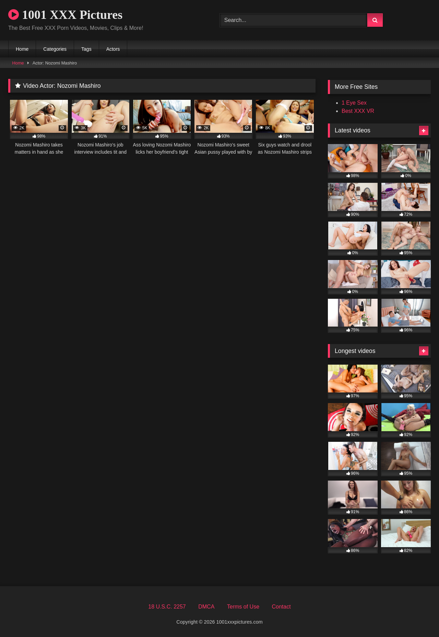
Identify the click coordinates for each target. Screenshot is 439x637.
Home (22, 49)
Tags (86, 49)
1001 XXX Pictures (65, 15)
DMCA (206, 607)
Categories (55, 49)
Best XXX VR (358, 111)
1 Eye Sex (354, 103)
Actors (113, 49)
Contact (281, 607)
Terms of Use (243, 607)
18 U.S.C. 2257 (167, 607)
